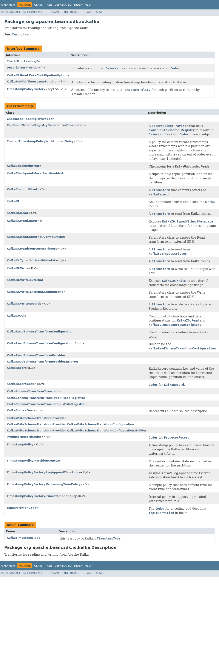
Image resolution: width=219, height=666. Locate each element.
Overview (8, 4)
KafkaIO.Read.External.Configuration (36, 236)
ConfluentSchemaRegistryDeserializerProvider (43, 125)
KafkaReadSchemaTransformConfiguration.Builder (46, 343)
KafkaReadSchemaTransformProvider (36, 355)
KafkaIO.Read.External (24, 220)
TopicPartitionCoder (22, 507)
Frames (56, 12)
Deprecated (63, 4)
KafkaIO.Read (17, 213)
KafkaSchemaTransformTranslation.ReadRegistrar (46, 397)
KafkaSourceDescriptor (25, 410)
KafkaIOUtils (16, 315)
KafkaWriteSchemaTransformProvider (36, 418)
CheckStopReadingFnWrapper (30, 118)
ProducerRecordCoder (24, 436)
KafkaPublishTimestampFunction (32, 81)
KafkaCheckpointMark (24, 165)
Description (20, 34)
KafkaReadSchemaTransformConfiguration (40, 331)
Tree (48, 4)
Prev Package (11, 12)
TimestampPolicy (20, 444)
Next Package (33, 12)
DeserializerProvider (23, 67)
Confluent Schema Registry (171, 130)
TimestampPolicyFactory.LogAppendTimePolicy (44, 472)
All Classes (95, 12)
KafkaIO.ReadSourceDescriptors (32, 248)
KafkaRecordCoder (21, 384)
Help (88, 4)
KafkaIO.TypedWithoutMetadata (32, 260)
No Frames (71, 12)
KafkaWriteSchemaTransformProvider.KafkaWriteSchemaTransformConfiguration (70, 424)
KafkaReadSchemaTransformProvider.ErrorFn (42, 361)
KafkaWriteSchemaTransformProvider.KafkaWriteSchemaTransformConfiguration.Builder (77, 430)
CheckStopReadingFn (23, 61)
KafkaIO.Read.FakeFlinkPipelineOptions (38, 75)
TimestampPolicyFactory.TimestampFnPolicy (42, 496)
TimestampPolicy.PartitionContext (33, 460)
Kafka (210, 202)
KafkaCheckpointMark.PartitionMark (35, 173)
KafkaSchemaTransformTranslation (34, 391)
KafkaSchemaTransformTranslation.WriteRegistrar (46, 404)
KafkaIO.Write (18, 268)
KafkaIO (13, 201)
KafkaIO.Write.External (25, 280)
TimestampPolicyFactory (26, 89)
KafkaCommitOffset (22, 189)
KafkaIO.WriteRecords (24, 303)
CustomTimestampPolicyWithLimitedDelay (40, 141)
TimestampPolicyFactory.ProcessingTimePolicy (43, 484)
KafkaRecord (17, 367)
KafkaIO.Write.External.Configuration (36, 291)
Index (78, 4)
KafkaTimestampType (23, 537)
